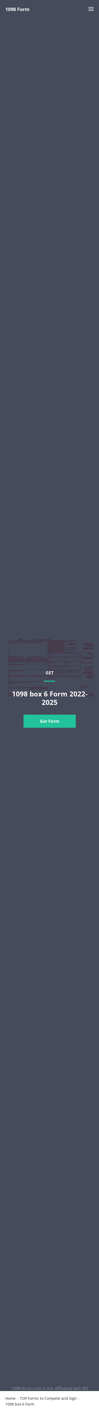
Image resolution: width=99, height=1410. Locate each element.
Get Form (49, 721)
